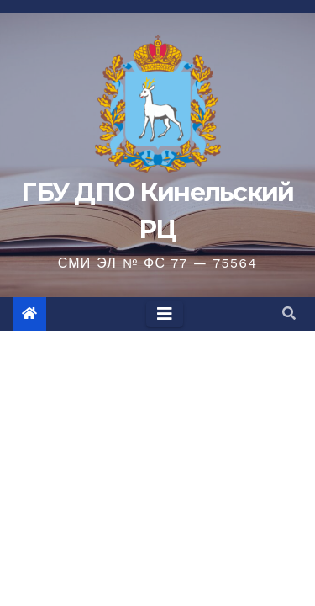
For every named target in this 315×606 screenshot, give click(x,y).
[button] (289, 314)
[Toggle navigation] (164, 314)
